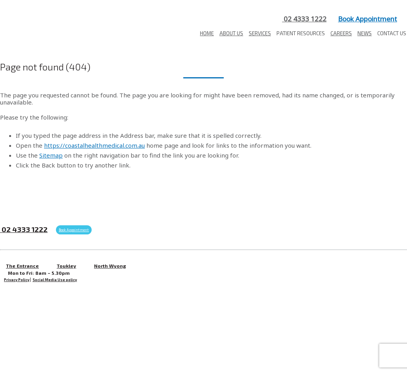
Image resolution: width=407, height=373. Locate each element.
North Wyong (110, 265)
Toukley (66, 265)
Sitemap (51, 155)
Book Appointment (367, 18)
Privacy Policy (16, 280)
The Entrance (22, 265)
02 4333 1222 (304, 18)
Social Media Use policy (55, 280)
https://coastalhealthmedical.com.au (94, 145)
